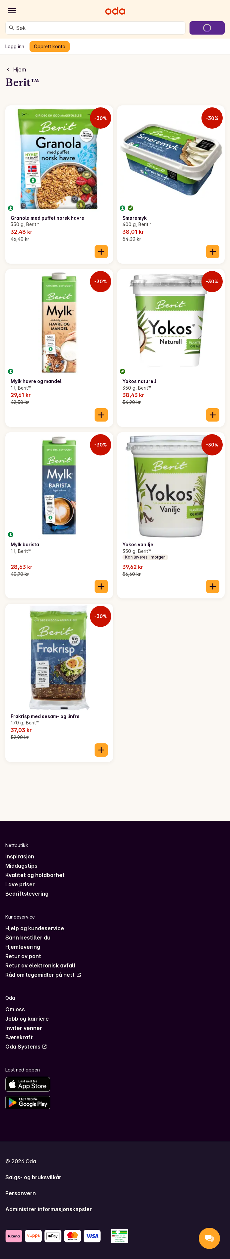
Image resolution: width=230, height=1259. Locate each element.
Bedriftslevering (26, 893)
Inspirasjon (19, 856)
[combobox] (99, 28)
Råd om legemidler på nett (43, 974)
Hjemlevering (22, 947)
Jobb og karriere (27, 1018)
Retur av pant (23, 956)
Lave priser (20, 884)
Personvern (20, 1193)
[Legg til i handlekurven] (101, 251)
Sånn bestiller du (27, 937)
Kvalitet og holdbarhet (35, 875)
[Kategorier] (12, 10)
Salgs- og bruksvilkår (33, 1177)
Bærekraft (19, 1037)
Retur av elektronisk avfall (40, 965)
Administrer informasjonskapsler (48, 1209)
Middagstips (21, 865)
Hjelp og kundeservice (34, 928)
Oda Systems (26, 1046)
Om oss (15, 1009)
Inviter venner (23, 1028)
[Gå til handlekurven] (207, 28)
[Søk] (11, 28)
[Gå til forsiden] (115, 11)
